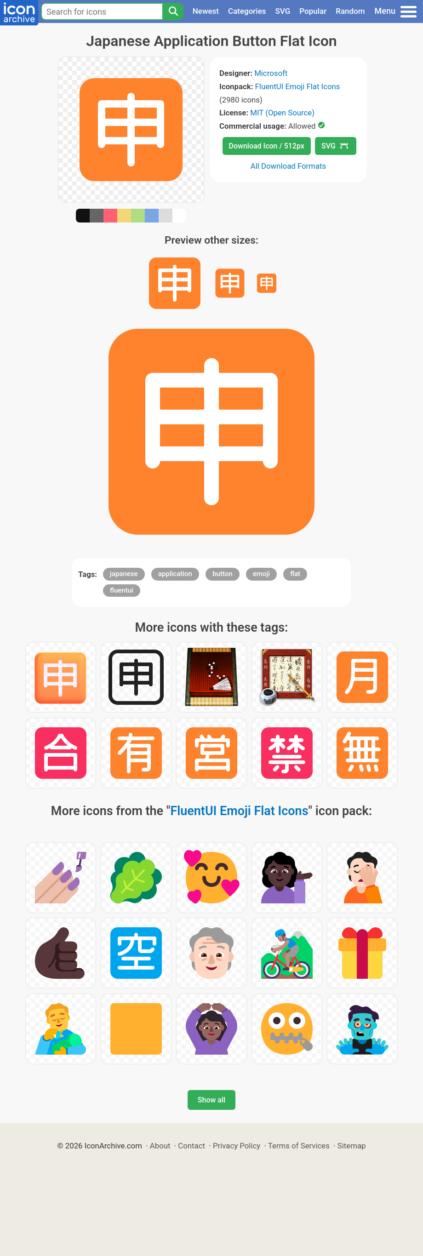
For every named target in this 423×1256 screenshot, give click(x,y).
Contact (191, 1145)
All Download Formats (288, 166)
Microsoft (270, 73)
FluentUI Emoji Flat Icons (297, 86)
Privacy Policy (236, 1145)
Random (350, 11)
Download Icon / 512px (266, 146)
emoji (261, 574)
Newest (206, 11)
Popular (312, 11)
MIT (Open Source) (282, 112)
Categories (247, 11)
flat (295, 574)
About (160, 1145)
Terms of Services (299, 1145)
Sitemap (351, 1145)
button (222, 574)
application (175, 574)
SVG (283, 11)
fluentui (121, 590)
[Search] (172, 11)
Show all (211, 1100)
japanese (124, 574)
